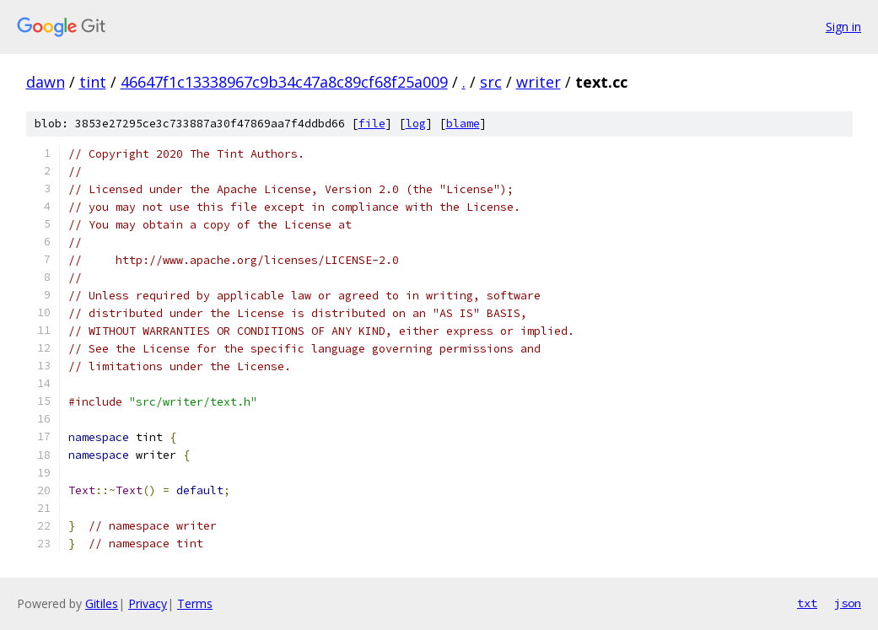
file (371, 123)
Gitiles (101, 603)
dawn (45, 82)
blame (463, 123)
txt (807, 603)
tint (92, 82)
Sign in (843, 27)
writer (538, 82)
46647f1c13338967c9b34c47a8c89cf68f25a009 (284, 82)
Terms (195, 603)
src (491, 82)
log (416, 123)
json (847, 603)
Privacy (147, 603)
